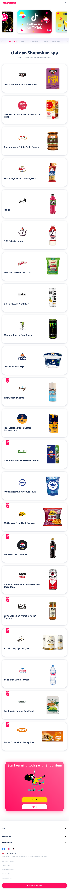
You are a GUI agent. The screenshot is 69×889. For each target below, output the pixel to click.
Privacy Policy (6, 865)
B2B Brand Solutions (8, 861)
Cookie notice (6, 874)
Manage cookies (7, 878)
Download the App (34, 885)
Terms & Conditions (8, 869)
